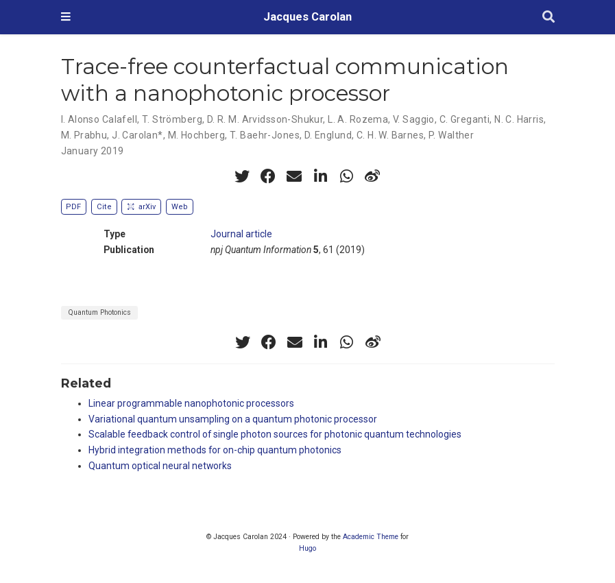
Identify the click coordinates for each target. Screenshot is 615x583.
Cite (104, 206)
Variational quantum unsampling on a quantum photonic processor (232, 419)
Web (179, 206)
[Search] (548, 17)
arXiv (141, 206)
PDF (73, 206)
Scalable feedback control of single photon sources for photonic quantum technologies (274, 434)
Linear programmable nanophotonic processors (191, 403)
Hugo (307, 548)
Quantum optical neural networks (160, 465)
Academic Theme (370, 536)
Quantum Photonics (99, 312)
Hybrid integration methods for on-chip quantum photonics (214, 449)
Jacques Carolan (307, 16)
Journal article (241, 233)
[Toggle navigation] (66, 17)
